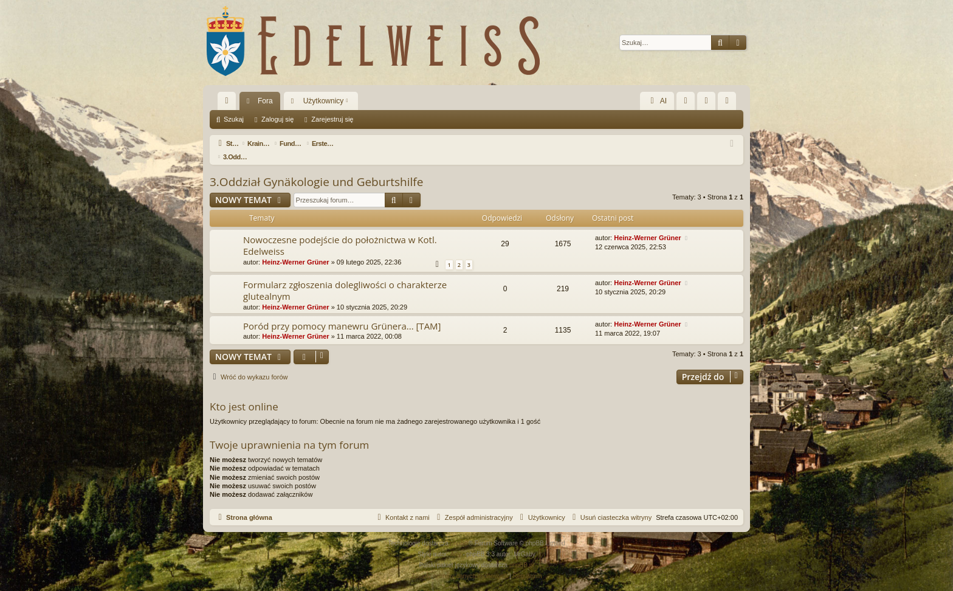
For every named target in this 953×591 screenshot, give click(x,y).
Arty (455, 540)
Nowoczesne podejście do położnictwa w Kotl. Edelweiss (340, 232)
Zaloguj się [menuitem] (709, 103)
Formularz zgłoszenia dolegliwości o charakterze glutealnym (345, 277)
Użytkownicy (323, 101)
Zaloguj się (277, 119)
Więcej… (229, 103)
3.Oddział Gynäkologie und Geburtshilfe (316, 168)
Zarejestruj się (332, 119)
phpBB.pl (521, 551)
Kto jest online (244, 393)
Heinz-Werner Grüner (295, 248)
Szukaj (234, 119)
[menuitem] (685, 101)
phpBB (459, 530)
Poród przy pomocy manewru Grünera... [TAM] (342, 312)
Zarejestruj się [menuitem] (729, 103)
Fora (265, 101)
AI (657, 101)
